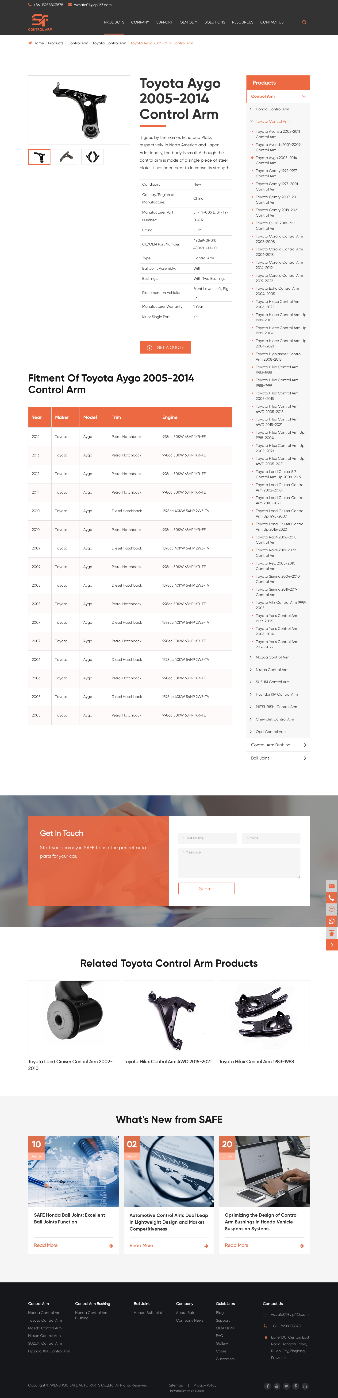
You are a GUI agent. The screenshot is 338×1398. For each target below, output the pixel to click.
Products (114, 22)
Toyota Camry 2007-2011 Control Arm (277, 200)
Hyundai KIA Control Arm (277, 694)
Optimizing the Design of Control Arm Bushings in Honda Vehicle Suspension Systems (261, 1221)
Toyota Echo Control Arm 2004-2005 (277, 291)
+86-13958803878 (48, 5)
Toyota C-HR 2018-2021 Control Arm (276, 226)
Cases (221, 1351)
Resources (242, 22)
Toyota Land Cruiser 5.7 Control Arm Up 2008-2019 (278, 474)
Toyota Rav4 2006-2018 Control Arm (276, 540)
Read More (73, 1245)
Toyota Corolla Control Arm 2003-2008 (279, 239)
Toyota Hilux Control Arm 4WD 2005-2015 (277, 409)
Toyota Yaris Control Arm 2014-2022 (277, 644)
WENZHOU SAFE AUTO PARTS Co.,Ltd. (82, 1385)
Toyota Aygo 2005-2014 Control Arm (162, 43)
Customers (225, 1359)
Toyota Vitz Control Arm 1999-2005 (281, 605)
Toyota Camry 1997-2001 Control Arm (277, 186)
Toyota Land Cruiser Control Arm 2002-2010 (280, 487)
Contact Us (272, 22)
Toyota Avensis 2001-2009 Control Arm (278, 147)
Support (164, 22)
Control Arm (78, 43)
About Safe (185, 1312)
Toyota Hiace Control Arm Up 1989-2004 (281, 330)
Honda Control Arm (272, 109)
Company (140, 22)
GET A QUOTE (165, 347)
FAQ (219, 1335)
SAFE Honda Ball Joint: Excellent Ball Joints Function (69, 1218)
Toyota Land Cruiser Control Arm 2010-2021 (280, 500)
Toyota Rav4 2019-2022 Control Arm (276, 553)
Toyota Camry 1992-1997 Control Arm (276, 173)
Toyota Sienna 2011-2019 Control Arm (276, 592)
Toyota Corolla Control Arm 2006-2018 (279, 252)
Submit (206, 889)
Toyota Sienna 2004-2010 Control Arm (278, 579)
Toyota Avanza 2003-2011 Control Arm (278, 134)
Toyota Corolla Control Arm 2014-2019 (279, 265)
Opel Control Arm (271, 731)
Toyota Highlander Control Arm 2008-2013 (278, 357)
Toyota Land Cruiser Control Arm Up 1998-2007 (280, 513)
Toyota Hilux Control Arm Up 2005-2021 (280, 448)
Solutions (215, 22)
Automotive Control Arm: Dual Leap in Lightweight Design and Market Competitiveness (169, 1221)
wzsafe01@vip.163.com (93, 5)
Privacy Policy (205, 1385)
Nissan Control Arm (272, 669)
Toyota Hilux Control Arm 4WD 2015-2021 (277, 422)
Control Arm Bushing (270, 744)
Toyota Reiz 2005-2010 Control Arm (275, 566)
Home (39, 43)
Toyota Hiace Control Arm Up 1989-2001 (281, 317)
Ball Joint (260, 757)
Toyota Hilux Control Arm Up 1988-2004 (280, 435)
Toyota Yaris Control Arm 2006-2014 (277, 631)
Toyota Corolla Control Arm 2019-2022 (279, 278)
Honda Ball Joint (148, 1312)
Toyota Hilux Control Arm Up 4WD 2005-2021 (280, 461)
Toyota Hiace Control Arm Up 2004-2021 (281, 343)
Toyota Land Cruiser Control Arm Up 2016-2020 (280, 527)
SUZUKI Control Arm (273, 682)
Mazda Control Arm (272, 657)
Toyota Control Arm (109, 43)
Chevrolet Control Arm (275, 719)
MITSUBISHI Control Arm (276, 707)
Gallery (222, 1343)
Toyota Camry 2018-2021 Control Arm (277, 213)
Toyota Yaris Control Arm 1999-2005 (277, 618)
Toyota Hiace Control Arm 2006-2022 (278, 304)
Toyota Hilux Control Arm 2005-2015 (277, 396)
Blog (220, 1312)
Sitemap (176, 1385)
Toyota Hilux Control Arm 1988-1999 (277, 383)
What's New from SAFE (169, 1119)
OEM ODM (189, 22)
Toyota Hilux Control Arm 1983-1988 (277, 370)
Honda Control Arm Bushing (91, 1315)
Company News (189, 1320)
